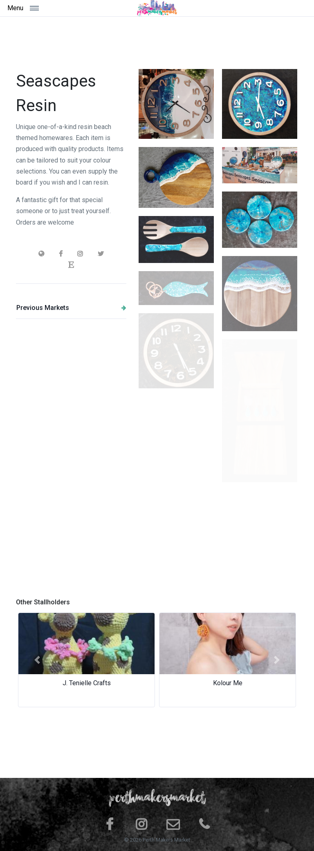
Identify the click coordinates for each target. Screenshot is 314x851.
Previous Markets (71, 308)
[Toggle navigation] (44, 7)
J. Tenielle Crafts (87, 683)
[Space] (157, 8)
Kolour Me (227, 683)
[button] (37, 659)
